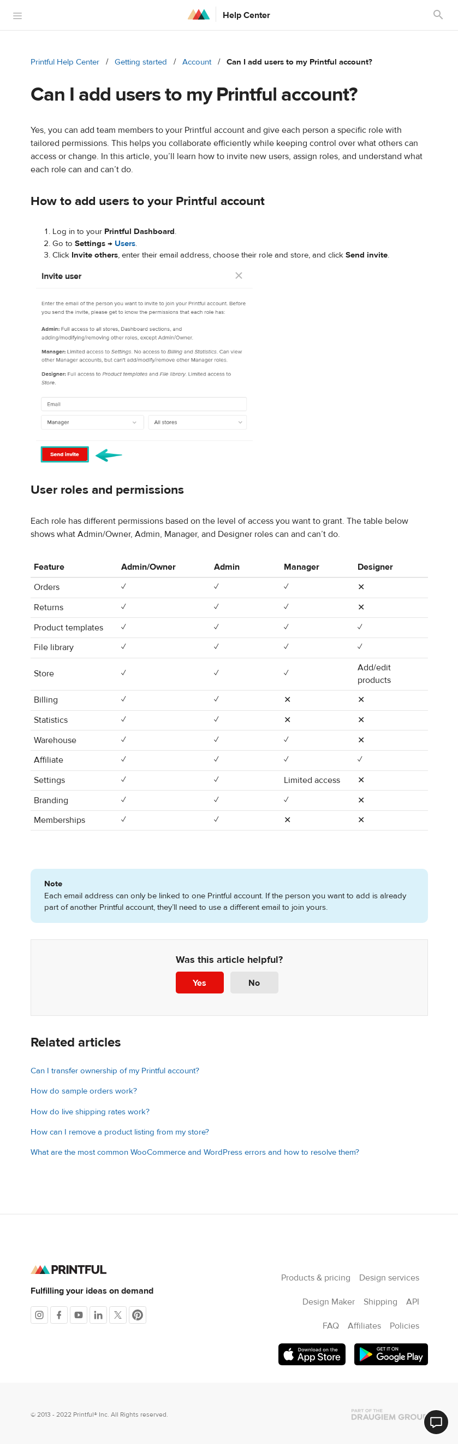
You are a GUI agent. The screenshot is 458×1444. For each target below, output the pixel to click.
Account (196, 62)
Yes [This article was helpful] (199, 983)
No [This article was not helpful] (254, 983)
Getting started (141, 62)
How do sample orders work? (84, 1091)
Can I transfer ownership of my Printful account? (115, 1071)
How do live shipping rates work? (90, 1112)
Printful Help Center (65, 62)
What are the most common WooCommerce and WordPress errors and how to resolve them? (195, 1152)
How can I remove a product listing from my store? (120, 1132)
